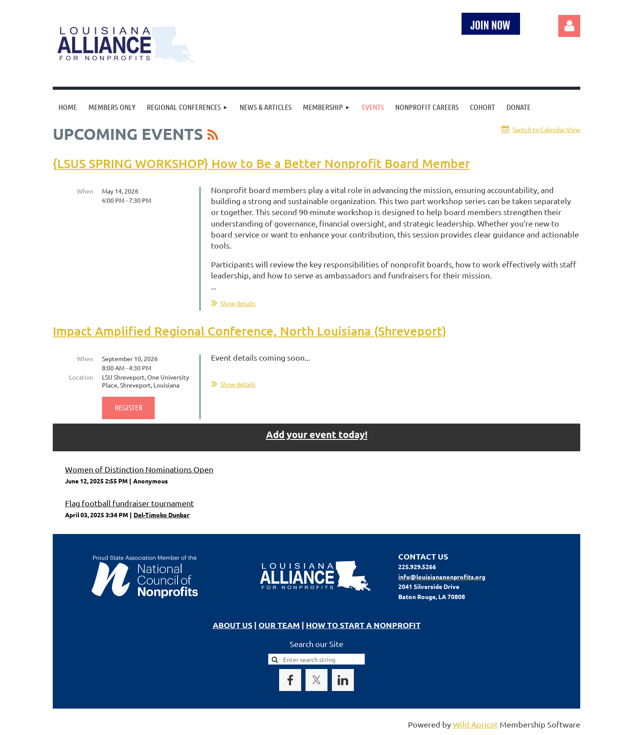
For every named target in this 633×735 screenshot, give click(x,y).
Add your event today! (316, 434)
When (85, 191)
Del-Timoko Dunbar (161, 515)
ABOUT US (232, 625)
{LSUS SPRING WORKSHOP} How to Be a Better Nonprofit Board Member (261, 163)
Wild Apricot (475, 724)
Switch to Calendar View (546, 129)
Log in (569, 26)
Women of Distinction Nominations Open (139, 469)
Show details (237, 303)
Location (81, 377)
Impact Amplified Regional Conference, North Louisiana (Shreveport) (249, 330)
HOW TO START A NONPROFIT (363, 625)
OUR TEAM (279, 625)
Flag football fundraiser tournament (129, 503)
